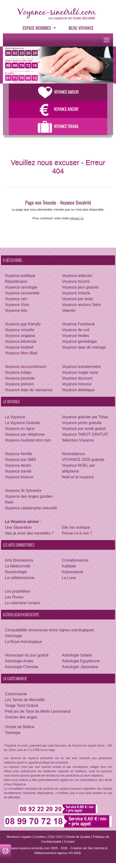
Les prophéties (17, 591)
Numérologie (16, 572)
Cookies (40, 837)
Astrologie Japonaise (80, 667)
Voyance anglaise (20, 336)
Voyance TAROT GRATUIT (85, 434)
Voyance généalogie (79, 341)
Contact (69, 841)
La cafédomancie (19, 578)
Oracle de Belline (19, 727)
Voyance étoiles (75, 336)
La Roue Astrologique (23, 642)
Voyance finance (19, 477)
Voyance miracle (76, 293)
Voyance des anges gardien (29, 496)
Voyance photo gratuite (82, 423)
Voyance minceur (77, 384)
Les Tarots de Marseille (25, 700)
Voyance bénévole (21, 341)
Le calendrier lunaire (22, 603)
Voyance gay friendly (23, 324)
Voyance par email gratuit (84, 429)
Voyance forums (76, 281)
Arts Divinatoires (19, 560)
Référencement (45, 853)
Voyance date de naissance (28, 390)
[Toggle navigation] (106, 40)
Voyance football (19, 347)
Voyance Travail (58, 126)
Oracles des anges (21, 717)
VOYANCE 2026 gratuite (83, 460)
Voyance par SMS (20, 460)
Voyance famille (18, 454)
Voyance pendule (20, 378)
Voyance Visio (17, 305)
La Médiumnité (17, 566)
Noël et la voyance (78, 477)
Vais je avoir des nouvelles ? (29, 533)
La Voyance (15, 417)
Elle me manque (76, 527)
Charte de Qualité (77, 837)
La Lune (69, 578)
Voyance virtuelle (19, 330)
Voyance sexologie (21, 287)
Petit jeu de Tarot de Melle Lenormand (37, 711)
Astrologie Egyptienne (81, 661)
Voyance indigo (18, 372)
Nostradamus (73, 454)
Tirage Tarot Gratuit (21, 705)
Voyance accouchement (25, 367)
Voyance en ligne (19, 429)
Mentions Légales (19, 837)
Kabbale (69, 566)
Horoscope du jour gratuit (27, 655)
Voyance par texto (77, 299)
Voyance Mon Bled (21, 353)
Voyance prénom (19, 384)
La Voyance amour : (23, 521)
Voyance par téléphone (25, 434)
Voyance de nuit (76, 330)
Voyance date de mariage (84, 347)
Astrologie (13, 636)
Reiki (9, 502)
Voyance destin (18, 465)
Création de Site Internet (87, 848)
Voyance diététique (78, 390)
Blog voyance (81, 28)
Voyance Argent (58, 109)
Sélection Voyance (78, 440)
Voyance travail (18, 471)
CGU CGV (55, 837)
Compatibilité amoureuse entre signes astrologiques (49, 630)
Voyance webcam (77, 276)
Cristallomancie (75, 560)
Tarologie (13, 733)
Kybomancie (72, 572)
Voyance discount (77, 378)
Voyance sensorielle (22, 293)
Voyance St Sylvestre (23, 491)
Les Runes (14, 597)
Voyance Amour (58, 92)
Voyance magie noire (80, 372)
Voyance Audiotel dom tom (28, 440)
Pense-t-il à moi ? (77, 533)
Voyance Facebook (78, 324)
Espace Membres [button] (37, 28)
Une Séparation (18, 527)
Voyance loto (16, 310)
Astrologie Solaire (77, 655)
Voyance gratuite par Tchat (85, 417)
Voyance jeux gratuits (80, 287)
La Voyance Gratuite (22, 423)
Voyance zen (16, 299)
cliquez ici (76, 218)
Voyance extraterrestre (81, 367)
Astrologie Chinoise (21, 667)
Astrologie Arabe (19, 661)
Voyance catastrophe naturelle (31, 508)
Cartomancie (16, 694)
